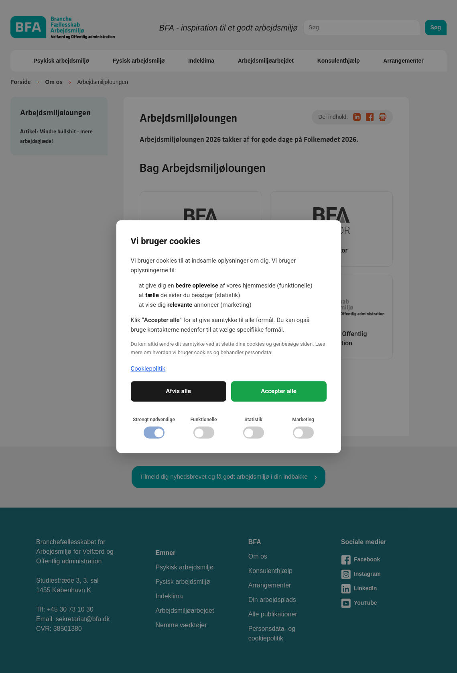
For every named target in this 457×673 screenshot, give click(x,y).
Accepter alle (279, 391)
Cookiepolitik (148, 368)
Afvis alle (178, 391)
